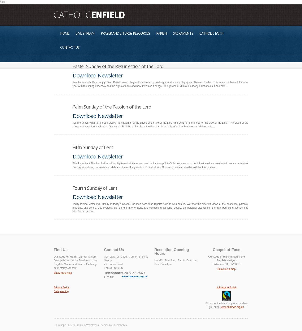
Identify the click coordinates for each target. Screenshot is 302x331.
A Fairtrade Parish (226, 287)
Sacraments (183, 33)
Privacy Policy (61, 287)
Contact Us (69, 47)
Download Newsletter (98, 75)
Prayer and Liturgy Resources (125, 33)
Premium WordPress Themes (92, 325)
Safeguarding (61, 291)
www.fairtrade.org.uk (232, 307)
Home (64, 33)
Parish (161, 33)
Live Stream (85, 33)
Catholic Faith (211, 33)
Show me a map (63, 272)
